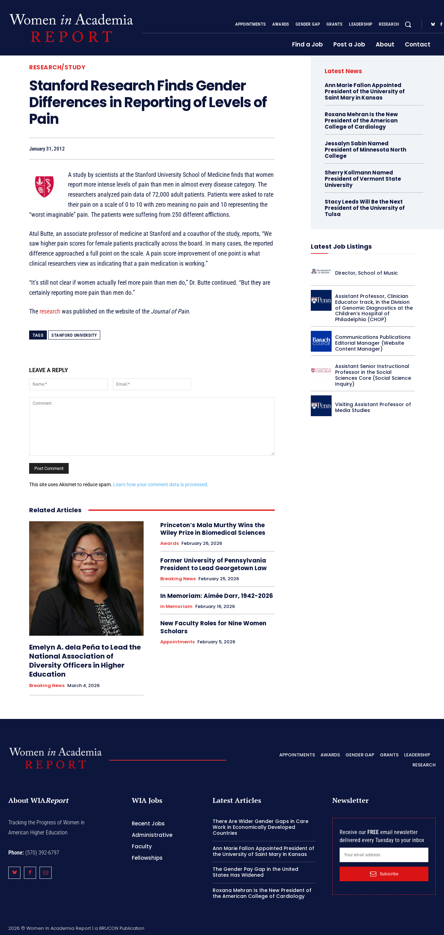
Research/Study (57, 67)
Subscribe (384, 874)
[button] (408, 24)
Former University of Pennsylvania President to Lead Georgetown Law (213, 564)
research (50, 311)
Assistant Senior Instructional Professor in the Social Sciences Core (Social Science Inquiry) (373, 375)
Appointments (177, 642)
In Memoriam (176, 606)
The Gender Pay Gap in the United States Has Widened (255, 872)
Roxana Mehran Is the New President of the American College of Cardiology (361, 120)
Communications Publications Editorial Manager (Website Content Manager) (373, 343)
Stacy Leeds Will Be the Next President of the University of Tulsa (365, 208)
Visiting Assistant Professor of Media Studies (373, 407)
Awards (169, 543)
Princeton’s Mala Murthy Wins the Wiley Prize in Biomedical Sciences (212, 529)
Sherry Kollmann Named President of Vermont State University (363, 179)
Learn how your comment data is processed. (160, 484)
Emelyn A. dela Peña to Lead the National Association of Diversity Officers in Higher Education (85, 660)
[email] (384, 855)
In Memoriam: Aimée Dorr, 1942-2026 (216, 596)
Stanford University (74, 335)
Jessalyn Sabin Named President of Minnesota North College (365, 150)
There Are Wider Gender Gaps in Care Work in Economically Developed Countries (260, 827)
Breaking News (47, 685)
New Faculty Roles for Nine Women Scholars (213, 627)
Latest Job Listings (341, 246)
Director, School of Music (366, 272)
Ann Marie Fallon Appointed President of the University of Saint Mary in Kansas (365, 91)
